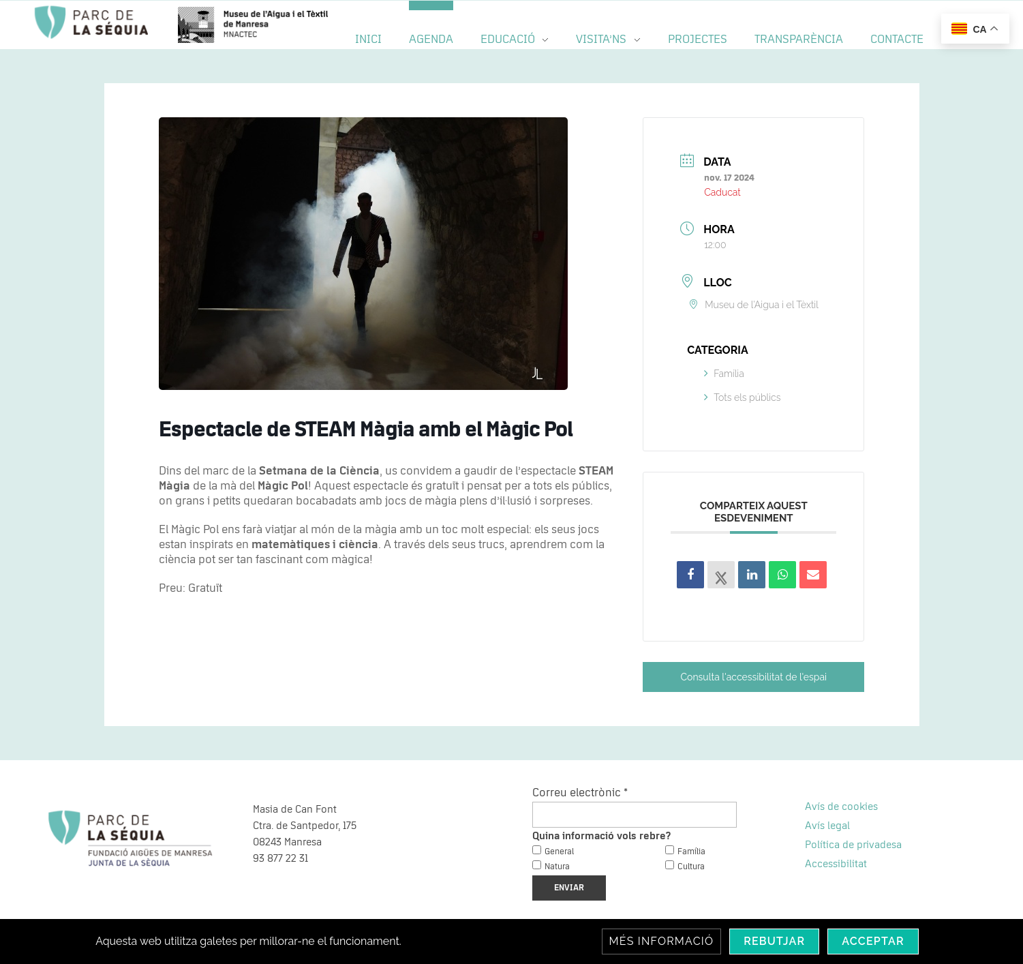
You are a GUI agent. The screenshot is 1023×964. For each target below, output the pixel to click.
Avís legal (827, 825)
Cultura (691, 866)
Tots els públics (742, 397)
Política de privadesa (853, 844)
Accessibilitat (836, 863)
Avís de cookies (841, 806)
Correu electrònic (580, 793)
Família (724, 373)
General (559, 851)
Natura (557, 866)
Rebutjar (774, 941)
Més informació (661, 941)
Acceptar (873, 941)
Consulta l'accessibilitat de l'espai (754, 677)
